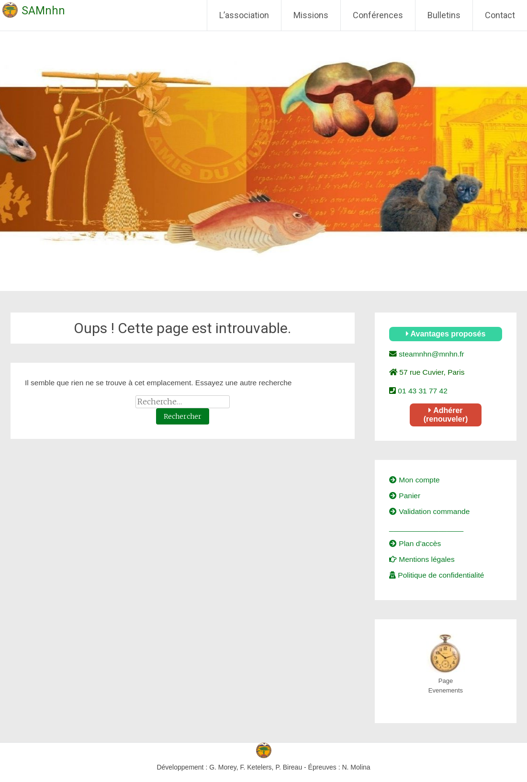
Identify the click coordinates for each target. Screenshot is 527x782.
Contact (500, 15)
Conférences (378, 15)
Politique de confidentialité (436, 575)
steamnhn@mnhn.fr (430, 354)
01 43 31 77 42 (422, 391)
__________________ (426, 528)
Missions (310, 15)
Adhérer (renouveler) (446, 414)
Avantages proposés (446, 334)
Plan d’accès (415, 543)
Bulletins (443, 15)
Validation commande (429, 511)
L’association (244, 15)
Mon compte (414, 480)
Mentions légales (422, 559)
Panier (404, 496)
